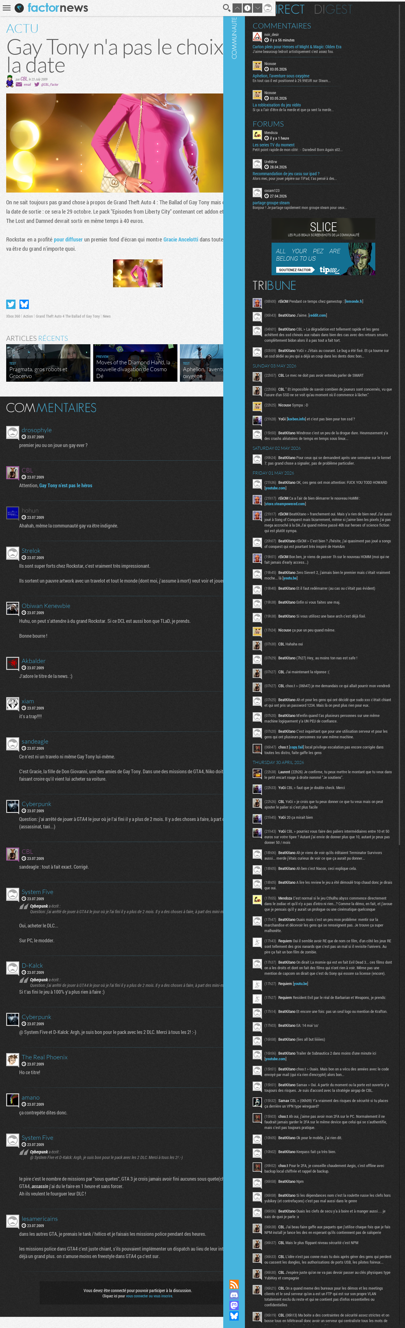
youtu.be (357, 619)
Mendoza (304, 130)
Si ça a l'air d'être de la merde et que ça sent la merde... (326, 107)
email (27, 84)
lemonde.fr (306, 305)
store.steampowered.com (320, 533)
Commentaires (315, 24)
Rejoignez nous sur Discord (267, 1295)
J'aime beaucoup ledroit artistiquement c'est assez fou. (326, 49)
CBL (24, 78)
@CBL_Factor (49, 84)
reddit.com (350, 315)
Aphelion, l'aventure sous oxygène (314, 74)
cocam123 (305, 188)
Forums (301, 122)
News (107, 316)
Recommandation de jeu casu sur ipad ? (319, 172)
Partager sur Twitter (10, 304)
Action (28, 316)
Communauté (267, 634)
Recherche (208, 8)
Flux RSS (267, 1284)
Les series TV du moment (307, 143)
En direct (312, 7)
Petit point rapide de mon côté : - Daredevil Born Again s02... (331, 147)
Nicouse (303, 61)
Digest (367, 7)
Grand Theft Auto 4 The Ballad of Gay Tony (68, 316)
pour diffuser (67, 239)
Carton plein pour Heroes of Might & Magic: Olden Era (330, 45)
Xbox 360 (13, 316)
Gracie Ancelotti (178, 239)
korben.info (329, 437)
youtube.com (340, 518)
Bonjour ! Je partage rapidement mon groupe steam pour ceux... (333, 205)
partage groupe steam (304, 201)
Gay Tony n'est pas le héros (68, 485)
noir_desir (305, 32)
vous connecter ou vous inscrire (139, 1306)
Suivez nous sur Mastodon (267, 1305)
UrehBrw (304, 159)
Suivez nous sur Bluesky (267, 1316)
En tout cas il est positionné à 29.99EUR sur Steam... (325, 78)
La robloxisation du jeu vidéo (310, 103)
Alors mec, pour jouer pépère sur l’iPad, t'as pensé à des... (328, 176)
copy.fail (329, 810)
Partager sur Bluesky (24, 304)
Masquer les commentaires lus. (246, 407)
